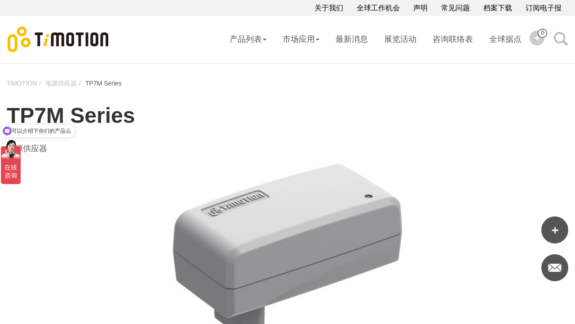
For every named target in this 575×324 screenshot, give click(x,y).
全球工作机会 (378, 8)
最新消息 (352, 39)
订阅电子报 (544, 8)
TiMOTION (22, 83)
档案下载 (497, 8)
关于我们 (328, 8)
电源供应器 (61, 83)
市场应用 (301, 39)
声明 (420, 8)
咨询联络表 (453, 39)
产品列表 (248, 39)
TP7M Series (103, 83)
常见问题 (455, 8)
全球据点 (505, 39)
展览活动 (400, 39)
